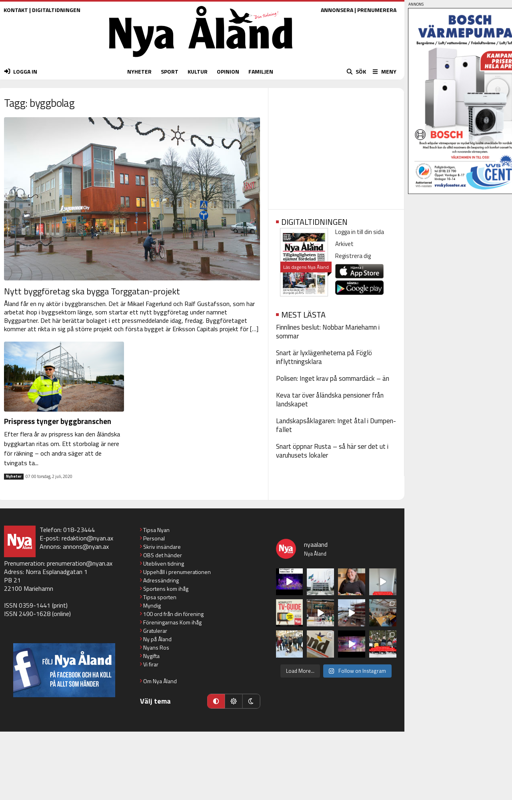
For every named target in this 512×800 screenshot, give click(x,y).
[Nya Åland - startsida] (201, 59)
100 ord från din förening (173, 614)
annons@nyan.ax (86, 546)
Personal (154, 538)
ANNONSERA (337, 10)
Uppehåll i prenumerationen (177, 572)
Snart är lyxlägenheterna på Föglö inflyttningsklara (324, 357)
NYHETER (139, 71)
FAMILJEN (260, 71)
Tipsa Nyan (156, 530)
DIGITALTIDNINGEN (56, 10)
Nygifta (151, 656)
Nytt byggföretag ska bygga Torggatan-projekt (92, 291)
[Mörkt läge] (251, 701)
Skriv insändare (162, 546)
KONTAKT (16, 10)
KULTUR (198, 71)
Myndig (152, 605)
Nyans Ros (156, 647)
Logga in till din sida (359, 231)
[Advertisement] (336, 146)
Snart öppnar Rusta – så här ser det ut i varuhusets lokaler (332, 450)
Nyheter (14, 476)
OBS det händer (162, 555)
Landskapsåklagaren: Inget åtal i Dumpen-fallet (336, 425)
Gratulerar (155, 630)
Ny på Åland (157, 639)
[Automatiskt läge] (216, 701)
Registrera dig (353, 255)
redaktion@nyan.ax (87, 538)
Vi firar (150, 664)
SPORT (169, 71)
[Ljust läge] (233, 701)
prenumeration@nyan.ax (79, 563)
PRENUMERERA (376, 10)
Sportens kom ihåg (165, 588)
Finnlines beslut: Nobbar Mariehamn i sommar (328, 331)
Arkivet (344, 243)
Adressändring (161, 580)
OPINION (228, 71)
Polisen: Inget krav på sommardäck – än (332, 378)
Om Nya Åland (160, 681)
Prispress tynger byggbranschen (57, 421)
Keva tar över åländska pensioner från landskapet (330, 399)
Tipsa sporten (159, 597)
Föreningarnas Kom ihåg (172, 622)
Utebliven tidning (163, 563)
